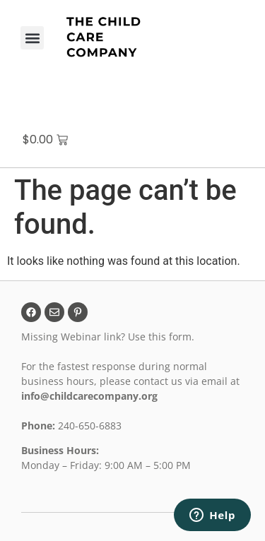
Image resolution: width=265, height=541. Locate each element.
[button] (32, 37)
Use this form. (162, 336)
